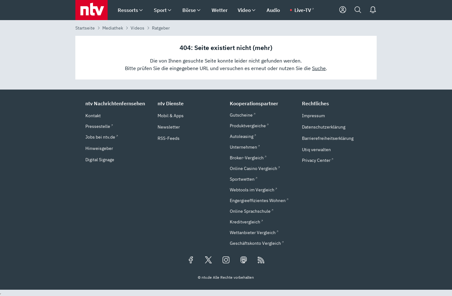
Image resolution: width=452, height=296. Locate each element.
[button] (117, 103)
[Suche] (358, 10)
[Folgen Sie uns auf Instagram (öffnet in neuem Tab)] (226, 260)
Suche (319, 68)
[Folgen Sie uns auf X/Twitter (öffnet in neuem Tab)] (208, 260)
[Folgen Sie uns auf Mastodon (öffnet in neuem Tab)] (243, 260)
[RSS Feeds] (261, 260)
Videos (137, 28)
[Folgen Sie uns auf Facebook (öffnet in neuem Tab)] (191, 260)
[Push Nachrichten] (373, 10)
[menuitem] (141, 10)
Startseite (85, 28)
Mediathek (112, 28)
